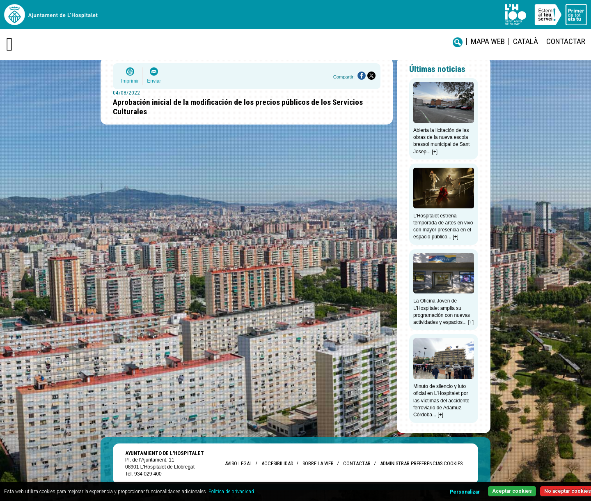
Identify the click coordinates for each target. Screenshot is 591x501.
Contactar (565, 41)
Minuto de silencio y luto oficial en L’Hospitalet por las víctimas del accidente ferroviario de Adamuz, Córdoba (441, 400)
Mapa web (488, 41)
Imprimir (130, 81)
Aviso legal (238, 463)
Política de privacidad (231, 491)
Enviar (154, 81)
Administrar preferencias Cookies (421, 463)
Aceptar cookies (512, 491)
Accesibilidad (277, 463)
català (525, 41)
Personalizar (465, 492)
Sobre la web (318, 463)
